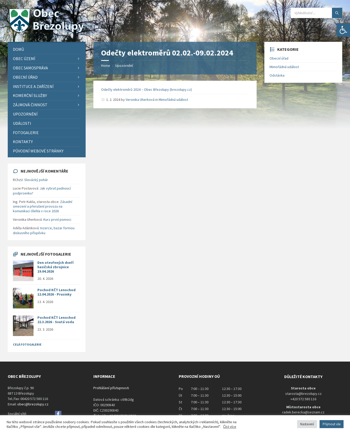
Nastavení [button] (307, 424)
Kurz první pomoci (57, 219)
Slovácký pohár (36, 179)
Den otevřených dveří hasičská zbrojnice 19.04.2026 (55, 267)
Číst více (229, 426)
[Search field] (316, 13)
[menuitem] (46, 49)
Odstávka (277, 75)
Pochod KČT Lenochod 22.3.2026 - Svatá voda (56, 319)
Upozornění (124, 65)
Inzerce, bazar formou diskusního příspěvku (44, 230)
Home (105, 65)
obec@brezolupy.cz (32, 404)
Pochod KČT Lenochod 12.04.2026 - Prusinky (56, 292)
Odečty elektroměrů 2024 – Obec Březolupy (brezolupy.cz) (146, 89)
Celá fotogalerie (27, 344)
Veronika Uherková (140, 99)
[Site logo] (46, 31)
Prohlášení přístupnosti (111, 388)
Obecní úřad (279, 58)
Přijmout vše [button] (331, 424)
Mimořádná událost (173, 99)
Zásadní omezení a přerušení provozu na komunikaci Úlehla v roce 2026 (42, 206)
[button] (343, 30)
